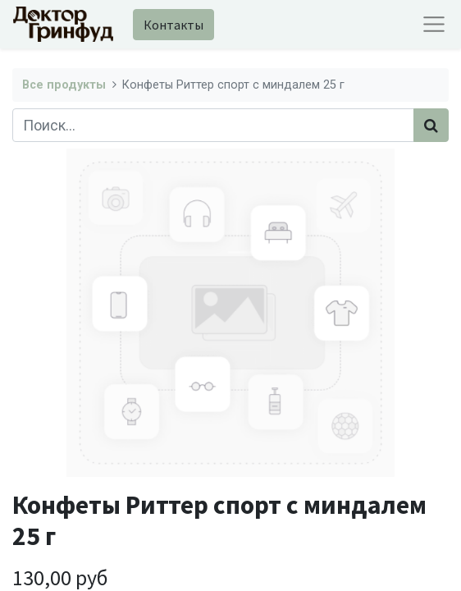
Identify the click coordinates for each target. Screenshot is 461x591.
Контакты (173, 24)
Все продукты (64, 85)
